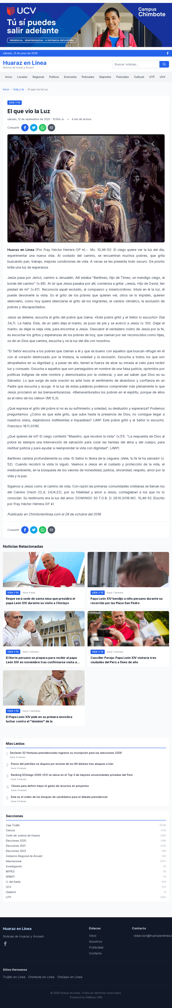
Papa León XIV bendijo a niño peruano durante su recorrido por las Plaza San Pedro (127, 601)
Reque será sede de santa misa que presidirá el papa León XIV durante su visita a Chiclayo (40, 601)
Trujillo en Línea (14, 977)
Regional (38, 76)
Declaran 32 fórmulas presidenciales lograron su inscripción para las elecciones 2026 (66, 752)
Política (54, 76)
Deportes (105, 76)
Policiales (88, 76)
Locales (22, 76)
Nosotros (95, 941)
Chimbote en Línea (41, 977)
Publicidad (96, 947)
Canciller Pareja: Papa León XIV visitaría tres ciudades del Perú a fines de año (123, 660)
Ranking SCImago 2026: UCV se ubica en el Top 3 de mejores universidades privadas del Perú (72, 774)
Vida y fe (18, 89)
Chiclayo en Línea (69, 977)
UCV (162, 76)
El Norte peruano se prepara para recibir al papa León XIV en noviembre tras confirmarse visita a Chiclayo (41, 660)
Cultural (139, 76)
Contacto (95, 953)
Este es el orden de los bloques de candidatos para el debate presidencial (59, 796)
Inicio (8, 76)
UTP (152, 76)
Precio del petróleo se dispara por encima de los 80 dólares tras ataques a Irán (62, 763)
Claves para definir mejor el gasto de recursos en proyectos (50, 785)
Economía (70, 76)
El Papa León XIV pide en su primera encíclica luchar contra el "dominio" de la (39, 719)
